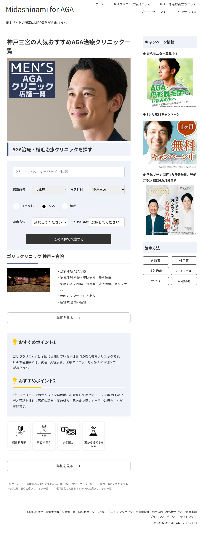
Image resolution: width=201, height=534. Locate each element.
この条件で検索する (69, 240)
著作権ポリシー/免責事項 (180, 517)
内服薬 (155, 260)
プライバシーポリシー (161, 522)
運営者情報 (43, 517)
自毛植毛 (184, 281)
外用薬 (184, 260)
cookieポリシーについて (87, 517)
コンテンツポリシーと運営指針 (126, 517)
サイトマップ (187, 522)
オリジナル (184, 270)
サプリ (155, 281)
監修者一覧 (61, 517)
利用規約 (155, 517)
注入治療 (155, 270)
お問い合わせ (24, 517)
